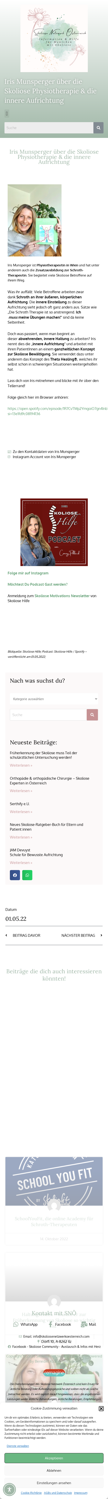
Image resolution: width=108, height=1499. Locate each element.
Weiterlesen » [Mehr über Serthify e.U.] (21, 811)
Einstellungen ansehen (54, 1483)
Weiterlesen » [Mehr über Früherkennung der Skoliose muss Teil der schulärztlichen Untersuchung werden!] (21, 765)
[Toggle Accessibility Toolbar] (9, 1489)
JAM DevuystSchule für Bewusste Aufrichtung (36, 852)
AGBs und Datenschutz (58, 1492)
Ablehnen (54, 1470)
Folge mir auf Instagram (28, 573)
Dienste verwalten (18, 1446)
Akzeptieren (54, 1458)
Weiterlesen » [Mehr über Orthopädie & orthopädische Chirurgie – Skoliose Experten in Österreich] (21, 790)
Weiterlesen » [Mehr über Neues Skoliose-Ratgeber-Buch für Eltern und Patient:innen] (21, 837)
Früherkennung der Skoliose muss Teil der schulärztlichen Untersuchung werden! (43, 755)
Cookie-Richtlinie (31, 1492)
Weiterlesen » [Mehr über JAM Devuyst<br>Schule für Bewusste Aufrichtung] (21, 862)
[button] (101, 1408)
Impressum (80, 1492)
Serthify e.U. (20, 804)
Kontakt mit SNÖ (54, 1313)
